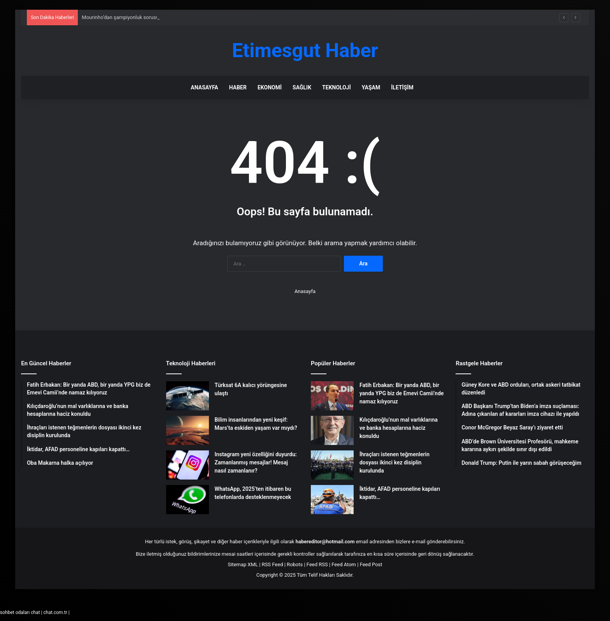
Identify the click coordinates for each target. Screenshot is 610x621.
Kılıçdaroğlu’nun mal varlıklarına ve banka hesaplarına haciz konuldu (398, 428)
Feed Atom (343, 564)
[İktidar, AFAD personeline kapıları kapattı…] (332, 499)
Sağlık (302, 87)
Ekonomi (270, 87)
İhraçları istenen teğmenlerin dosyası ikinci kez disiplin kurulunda (394, 462)
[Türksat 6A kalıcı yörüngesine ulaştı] (187, 395)
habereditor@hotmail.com (325, 541)
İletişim (402, 87)
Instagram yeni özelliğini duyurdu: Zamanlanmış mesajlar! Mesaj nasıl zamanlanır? (256, 462)
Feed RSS (317, 564)
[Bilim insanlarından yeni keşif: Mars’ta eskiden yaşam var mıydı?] (187, 430)
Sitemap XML (243, 564)
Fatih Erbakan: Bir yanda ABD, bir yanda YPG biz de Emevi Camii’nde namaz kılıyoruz (401, 393)
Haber (238, 87)
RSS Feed (272, 564)
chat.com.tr (55, 612)
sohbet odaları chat (20, 612)
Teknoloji (336, 87)
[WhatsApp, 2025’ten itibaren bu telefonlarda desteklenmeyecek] (187, 499)
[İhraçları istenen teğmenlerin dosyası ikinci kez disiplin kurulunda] (332, 465)
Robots (295, 564)
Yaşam (371, 87)
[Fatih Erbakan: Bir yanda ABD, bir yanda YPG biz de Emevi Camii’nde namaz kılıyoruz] (332, 395)
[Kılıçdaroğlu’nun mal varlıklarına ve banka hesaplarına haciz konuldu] (332, 430)
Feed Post (371, 564)
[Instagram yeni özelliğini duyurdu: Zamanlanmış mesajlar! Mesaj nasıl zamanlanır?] (187, 465)
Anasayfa (204, 87)
